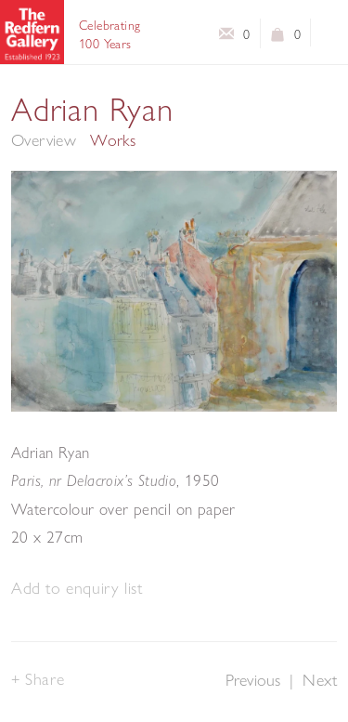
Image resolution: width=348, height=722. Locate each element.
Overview (43, 140)
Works (112, 140)
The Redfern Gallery (32, 32)
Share (44, 678)
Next (320, 679)
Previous (253, 679)
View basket (278, 38)
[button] (76, 588)
